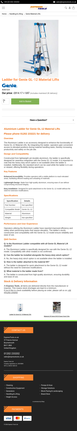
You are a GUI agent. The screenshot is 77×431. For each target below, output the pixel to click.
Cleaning (9, 385)
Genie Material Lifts (32, 14)
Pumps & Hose (46, 385)
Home (4, 14)
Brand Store (45, 394)
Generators (10, 391)
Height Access (11, 397)
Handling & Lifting (15, 14)
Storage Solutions (48, 388)
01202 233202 (12, 353)
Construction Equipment (15, 388)
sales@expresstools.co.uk (14, 357)
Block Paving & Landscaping (52, 391)
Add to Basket (25, 101)
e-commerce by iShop (38, 401)
